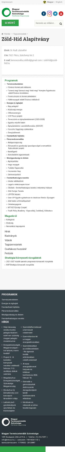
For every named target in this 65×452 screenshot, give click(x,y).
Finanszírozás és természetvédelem (22, 96)
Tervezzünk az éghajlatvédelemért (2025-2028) (26, 119)
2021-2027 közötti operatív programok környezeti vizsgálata (29, 261)
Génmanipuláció (14, 175)
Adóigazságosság (15, 142)
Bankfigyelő (12, 152)
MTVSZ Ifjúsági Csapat (17, 207)
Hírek (7, 231)
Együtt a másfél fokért (16, 123)
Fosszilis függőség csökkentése (20, 129)
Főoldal (7, 34)
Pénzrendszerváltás (10, 311)
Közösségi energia (15, 110)
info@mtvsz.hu (8, 440)
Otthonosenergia (14, 113)
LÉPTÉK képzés (14, 194)
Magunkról (11, 216)
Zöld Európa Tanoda (16, 191)
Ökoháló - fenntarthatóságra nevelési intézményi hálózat (30, 188)
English (59, 2)
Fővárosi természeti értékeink (19, 87)
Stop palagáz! (13, 106)
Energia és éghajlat (10, 303)
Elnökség (9, 223)
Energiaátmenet (14, 133)
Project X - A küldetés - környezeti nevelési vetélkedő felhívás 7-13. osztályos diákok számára (11, 365)
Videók (8, 240)
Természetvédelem (10, 299)
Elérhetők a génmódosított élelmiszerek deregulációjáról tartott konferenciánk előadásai (29, 390)
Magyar (50, 2)
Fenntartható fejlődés (10, 307)
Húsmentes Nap (14, 171)
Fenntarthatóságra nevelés (13, 318)
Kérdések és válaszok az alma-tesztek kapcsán (30, 405)
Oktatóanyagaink (14, 204)
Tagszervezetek (19, 34)
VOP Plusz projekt (15, 116)
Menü (10, 22)
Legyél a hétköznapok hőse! (19, 184)
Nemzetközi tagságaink (15, 226)
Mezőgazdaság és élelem (12, 315)
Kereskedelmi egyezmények (18, 155)
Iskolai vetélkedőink (15, 181)
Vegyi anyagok (13, 165)
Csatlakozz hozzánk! (16, 249)
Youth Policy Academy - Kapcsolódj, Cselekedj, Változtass (30, 211)
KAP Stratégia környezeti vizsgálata (20, 265)
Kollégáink (10, 220)
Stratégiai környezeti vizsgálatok (23, 257)
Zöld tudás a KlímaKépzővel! (19, 201)
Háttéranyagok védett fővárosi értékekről (23, 100)
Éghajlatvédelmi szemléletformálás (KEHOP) (25, 126)
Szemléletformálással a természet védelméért (32, 330)
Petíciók (9, 253)
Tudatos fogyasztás (16, 168)
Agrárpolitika (13, 161)
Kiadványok (11, 236)
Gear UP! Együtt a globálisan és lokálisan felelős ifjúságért (31, 198)
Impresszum (7, 2)
